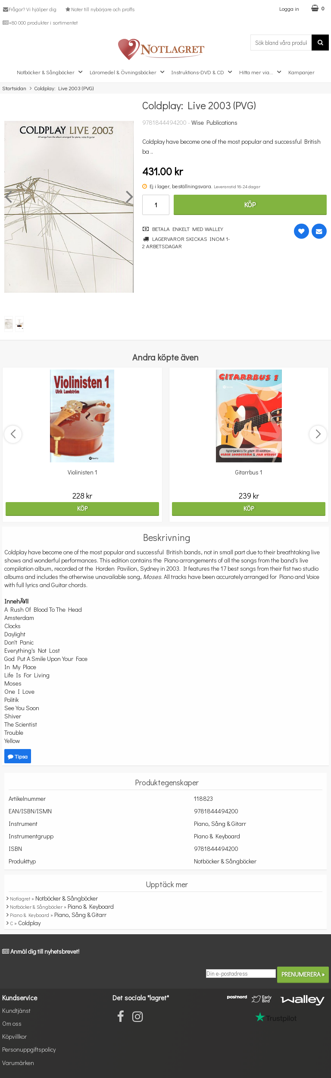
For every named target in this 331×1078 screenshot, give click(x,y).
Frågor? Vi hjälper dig (29, 9)
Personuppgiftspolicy (29, 1049)
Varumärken (18, 1063)
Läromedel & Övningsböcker (128, 72)
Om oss (12, 1023)
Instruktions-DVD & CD (203, 72)
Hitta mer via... (261, 72)
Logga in (289, 8)
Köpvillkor (14, 1036)
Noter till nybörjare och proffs (99, 9)
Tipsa (18, 756)
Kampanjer (301, 72)
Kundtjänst (16, 1010)
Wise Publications (214, 122)
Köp (250, 204)
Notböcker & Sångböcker (50, 72)
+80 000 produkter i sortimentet (40, 22)
